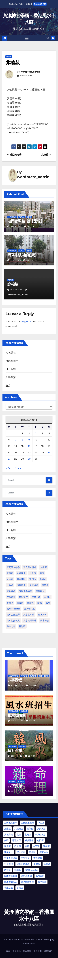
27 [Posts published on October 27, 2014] (9, 458)
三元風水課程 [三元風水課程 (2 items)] (27, 822)
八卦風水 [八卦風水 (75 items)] (41, 828)
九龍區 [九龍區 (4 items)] (43, 567)
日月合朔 (11, 369)
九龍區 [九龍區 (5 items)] (7, 828)
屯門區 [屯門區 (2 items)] (32, 579)
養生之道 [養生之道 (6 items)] (8, 887)
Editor (29, 226)
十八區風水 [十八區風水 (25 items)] (40, 834)
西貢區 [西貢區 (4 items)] (20, 603)
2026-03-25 (17, 685)
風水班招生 (12, 360)
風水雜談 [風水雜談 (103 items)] (42, 881)
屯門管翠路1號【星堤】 (25, 221)
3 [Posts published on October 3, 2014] (36, 433)
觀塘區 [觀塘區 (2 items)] (30, 603)
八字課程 (11, 352)
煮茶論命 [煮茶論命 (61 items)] (11, 591)
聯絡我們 (48, 951)
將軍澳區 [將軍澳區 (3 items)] (21, 579)
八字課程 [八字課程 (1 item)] (8, 834)
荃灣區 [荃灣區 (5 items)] (36, 864)
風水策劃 (27, 951)
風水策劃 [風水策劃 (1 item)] (40, 876)
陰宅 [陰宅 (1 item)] (39, 603)
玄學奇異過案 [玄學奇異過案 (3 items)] (25, 591)
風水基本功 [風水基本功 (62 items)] (28, 614)
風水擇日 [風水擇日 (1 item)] (42, 614)
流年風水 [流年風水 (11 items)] (21, 585)
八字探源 (11, 377)
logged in (26, 321)
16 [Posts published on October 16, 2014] (29, 446)
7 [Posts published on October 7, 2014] (15, 439)
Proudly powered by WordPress (19, 939)
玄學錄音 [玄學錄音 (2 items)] (40, 591)
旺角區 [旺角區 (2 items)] (10, 585)
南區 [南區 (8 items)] (6, 840)
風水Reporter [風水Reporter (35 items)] (31, 870)
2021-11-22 (17, 791)
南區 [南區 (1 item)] (42, 573)
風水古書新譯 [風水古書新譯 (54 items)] (10, 876)
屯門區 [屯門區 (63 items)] (40, 840)
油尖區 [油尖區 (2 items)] (46, 846)
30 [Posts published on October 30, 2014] (29, 458)
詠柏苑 (12, 284)
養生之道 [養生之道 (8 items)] (11, 626)
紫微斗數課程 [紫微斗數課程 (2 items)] (23, 864)
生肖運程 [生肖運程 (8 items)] (11, 597)
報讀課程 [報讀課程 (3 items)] (29, 840)
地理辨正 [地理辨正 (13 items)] (16, 840)
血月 (8, 385)
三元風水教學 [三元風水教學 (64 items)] (13, 567)
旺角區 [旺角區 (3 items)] (17, 846)
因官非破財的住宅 (21, 255)
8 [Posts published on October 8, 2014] (22, 439)
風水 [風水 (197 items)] (48, 603)
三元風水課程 (13, 676)
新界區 (29, 217)
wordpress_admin (30, 71)
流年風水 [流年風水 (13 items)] (8, 852)
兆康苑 (46, 154)
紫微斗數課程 (43, 676)
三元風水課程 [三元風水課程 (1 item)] (29, 567)
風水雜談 (22, 746)
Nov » (18, 468)
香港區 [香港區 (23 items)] (20, 887)
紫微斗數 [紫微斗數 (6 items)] (36, 597)
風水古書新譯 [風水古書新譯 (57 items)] (13, 614)
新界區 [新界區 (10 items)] (7, 846)
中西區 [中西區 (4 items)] (41, 822)
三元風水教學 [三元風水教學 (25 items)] (10, 822)
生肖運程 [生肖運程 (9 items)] (8, 864)
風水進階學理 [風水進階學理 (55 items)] (27, 881)
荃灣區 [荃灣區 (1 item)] (47, 597)
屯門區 (8, 56)
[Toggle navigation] (26, 38)
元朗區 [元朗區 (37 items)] (30, 828)
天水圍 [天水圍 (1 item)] (10, 579)
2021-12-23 (17, 756)
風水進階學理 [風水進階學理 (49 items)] (29, 620)
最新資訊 (17, 951)
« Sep (9, 468)
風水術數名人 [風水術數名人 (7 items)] (13, 620)
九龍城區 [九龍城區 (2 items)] (18, 828)
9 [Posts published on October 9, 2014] (29, 439)
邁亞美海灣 (14, 154)
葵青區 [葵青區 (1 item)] (10, 603)
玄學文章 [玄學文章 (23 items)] (25, 858)
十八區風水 (12, 217)
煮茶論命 (12, 781)
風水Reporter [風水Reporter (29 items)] (13, 608)
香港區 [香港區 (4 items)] (22, 626)
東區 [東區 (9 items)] (27, 846)
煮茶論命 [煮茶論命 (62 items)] (43, 852)
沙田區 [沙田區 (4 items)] (36, 846)
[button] (48, 38)
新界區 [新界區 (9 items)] (43, 579)
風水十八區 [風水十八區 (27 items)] (29, 608)
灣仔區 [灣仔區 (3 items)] (45, 585)
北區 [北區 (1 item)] (19, 834)
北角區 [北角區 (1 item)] (32, 573)
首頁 (8, 951)
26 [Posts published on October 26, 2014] (48, 452)
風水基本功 (12, 746)
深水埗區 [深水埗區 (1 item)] (33, 585)
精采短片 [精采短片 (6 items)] (23, 597)
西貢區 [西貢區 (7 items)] (7, 870)
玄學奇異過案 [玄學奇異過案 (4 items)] (10, 858)
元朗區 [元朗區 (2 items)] (10, 573)
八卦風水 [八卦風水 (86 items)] (21, 573)
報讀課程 (33, 676)
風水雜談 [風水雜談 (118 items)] (44, 620)
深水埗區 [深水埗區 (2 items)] (21, 852)
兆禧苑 (12, 63)
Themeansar (29, 943)
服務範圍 (38, 951)
